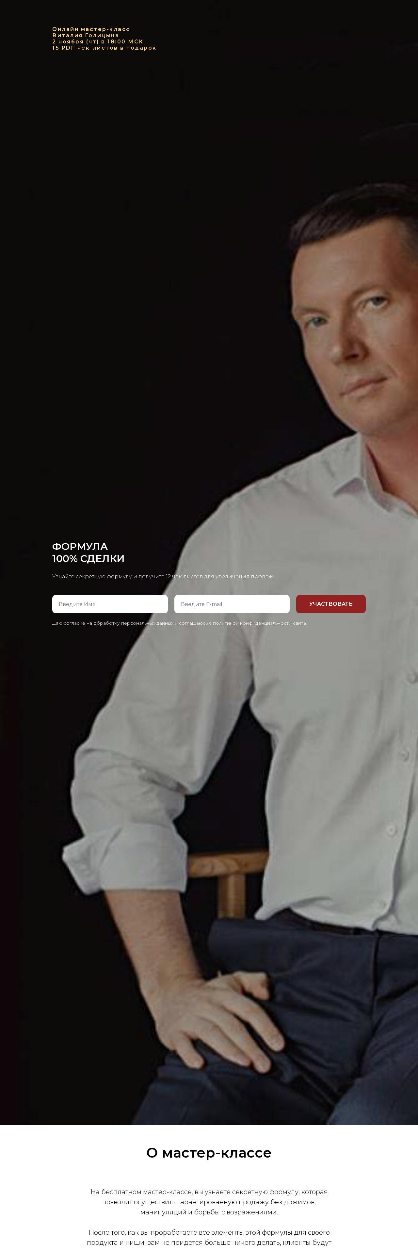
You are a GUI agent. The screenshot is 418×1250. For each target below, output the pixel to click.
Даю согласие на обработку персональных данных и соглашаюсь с (179, 623)
